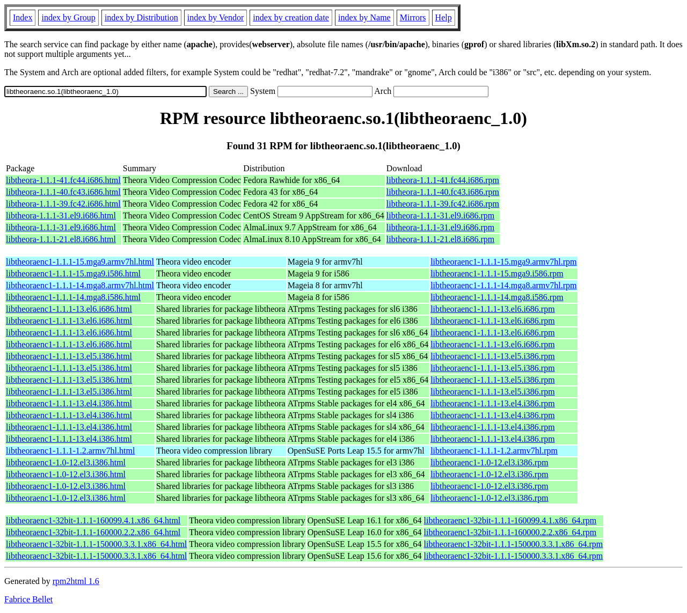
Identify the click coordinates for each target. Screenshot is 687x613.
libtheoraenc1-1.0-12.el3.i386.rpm (489, 462)
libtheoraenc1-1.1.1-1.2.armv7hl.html (70, 450)
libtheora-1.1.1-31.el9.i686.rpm (440, 215)
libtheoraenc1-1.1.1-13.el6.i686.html (69, 308)
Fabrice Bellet (28, 599)
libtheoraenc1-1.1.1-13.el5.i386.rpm (492, 356)
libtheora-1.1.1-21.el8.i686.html (61, 239)
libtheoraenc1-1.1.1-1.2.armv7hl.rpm (494, 450)
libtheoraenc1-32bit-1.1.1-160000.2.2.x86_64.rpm (510, 532)
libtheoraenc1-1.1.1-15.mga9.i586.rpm (497, 273)
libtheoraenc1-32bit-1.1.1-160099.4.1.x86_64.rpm (510, 520)
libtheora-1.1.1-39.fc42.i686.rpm (442, 203)
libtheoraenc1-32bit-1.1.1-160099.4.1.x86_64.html (93, 520)
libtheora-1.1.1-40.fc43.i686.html (63, 191)
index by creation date (291, 17)
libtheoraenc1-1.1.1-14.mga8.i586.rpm (497, 297)
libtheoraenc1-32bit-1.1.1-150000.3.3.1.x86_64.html (96, 544)
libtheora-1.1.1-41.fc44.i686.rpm (442, 180)
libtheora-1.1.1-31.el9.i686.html (61, 215)
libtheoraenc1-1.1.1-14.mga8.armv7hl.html (80, 285)
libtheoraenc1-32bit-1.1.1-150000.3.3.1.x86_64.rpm (513, 544)
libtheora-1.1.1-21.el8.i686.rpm (440, 239)
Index (22, 17)
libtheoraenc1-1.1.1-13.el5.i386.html (69, 356)
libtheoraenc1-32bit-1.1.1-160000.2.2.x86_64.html (93, 532)
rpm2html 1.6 (76, 581)
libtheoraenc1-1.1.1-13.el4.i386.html (69, 403)
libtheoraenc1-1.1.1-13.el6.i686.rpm (492, 308)
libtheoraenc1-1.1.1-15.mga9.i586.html (73, 273)
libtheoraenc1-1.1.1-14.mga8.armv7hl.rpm (503, 285)
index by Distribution (141, 17)
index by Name (364, 17)
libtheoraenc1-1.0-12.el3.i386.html (66, 462)
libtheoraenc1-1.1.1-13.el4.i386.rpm (492, 403)
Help (443, 17)
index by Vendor (215, 17)
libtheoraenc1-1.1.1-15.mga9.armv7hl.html (80, 261)
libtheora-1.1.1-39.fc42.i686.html (63, 203)
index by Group (68, 17)
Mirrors (413, 17)
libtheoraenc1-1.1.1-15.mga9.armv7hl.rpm (503, 261)
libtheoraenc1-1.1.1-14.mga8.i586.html (73, 297)
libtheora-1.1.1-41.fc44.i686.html (63, 180)
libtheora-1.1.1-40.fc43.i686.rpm (442, 191)
